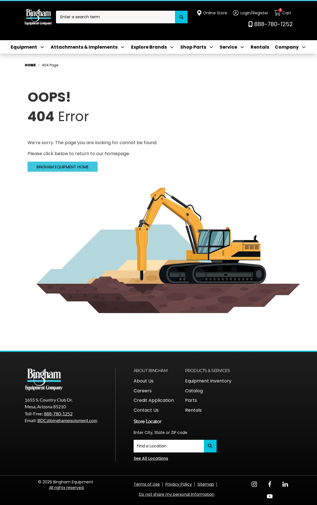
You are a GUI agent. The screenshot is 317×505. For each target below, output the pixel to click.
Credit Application (154, 400)
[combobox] (115, 17)
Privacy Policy (178, 484)
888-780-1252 (58, 413)
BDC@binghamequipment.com (67, 420)
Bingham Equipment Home (63, 167)
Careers (143, 391)
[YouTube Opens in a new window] (270, 496)
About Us (144, 381)
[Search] (181, 17)
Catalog (194, 391)
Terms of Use (147, 484)
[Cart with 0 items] (283, 13)
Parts (191, 400)
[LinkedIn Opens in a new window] (285, 484)
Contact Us (146, 410)
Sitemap (205, 484)
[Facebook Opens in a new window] (270, 484)
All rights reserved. (66, 487)
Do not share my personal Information (176, 494)
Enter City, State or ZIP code (161, 432)
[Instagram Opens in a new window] (254, 484)
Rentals (260, 47)
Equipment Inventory (208, 381)
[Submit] (210, 446)
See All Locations (151, 458)
